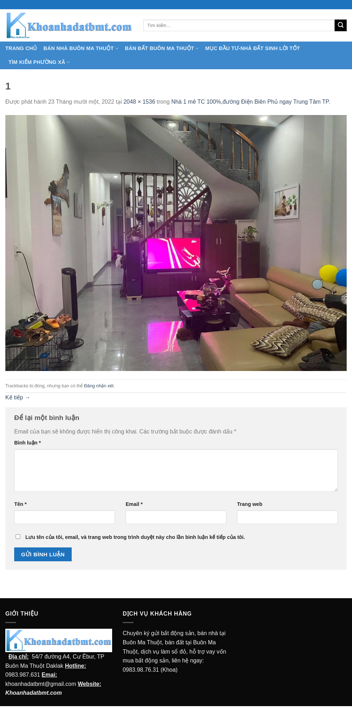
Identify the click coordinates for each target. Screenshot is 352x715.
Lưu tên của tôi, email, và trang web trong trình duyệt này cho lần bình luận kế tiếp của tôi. (135, 537)
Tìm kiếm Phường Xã (39, 62)
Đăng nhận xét (99, 385)
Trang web (249, 504)
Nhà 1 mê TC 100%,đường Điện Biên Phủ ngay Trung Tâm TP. (250, 102)
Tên (20, 504)
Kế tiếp (17, 397)
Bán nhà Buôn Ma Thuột (81, 48)
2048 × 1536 (139, 102)
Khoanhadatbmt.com (33, 693)
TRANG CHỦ (21, 48)
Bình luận (27, 443)
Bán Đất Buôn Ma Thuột (162, 48)
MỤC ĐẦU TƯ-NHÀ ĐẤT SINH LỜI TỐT (252, 48)
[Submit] (341, 26)
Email (134, 504)
